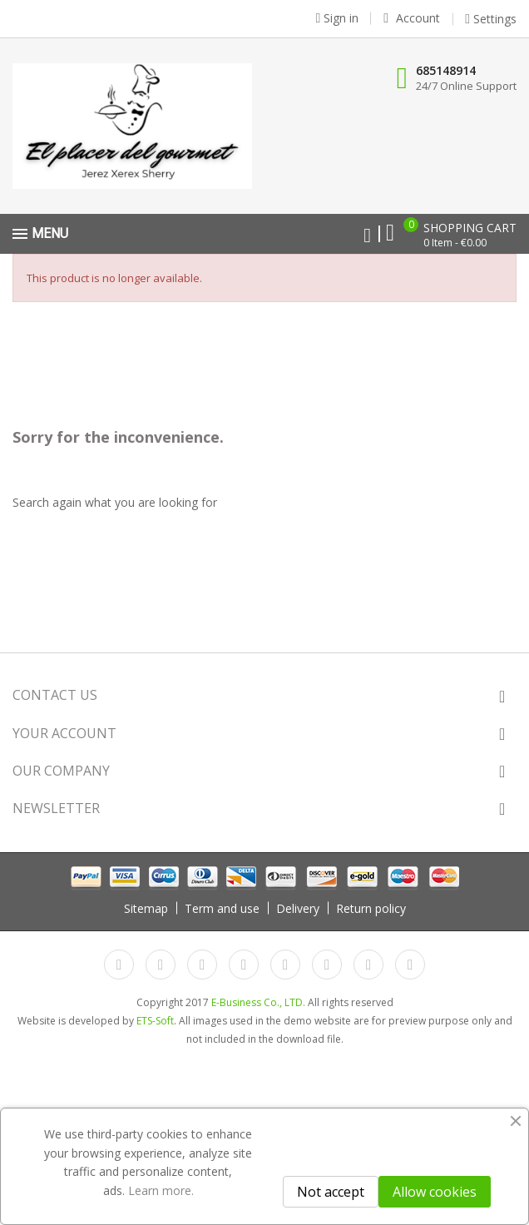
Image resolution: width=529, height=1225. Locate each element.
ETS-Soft (155, 1021)
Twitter (161, 965)
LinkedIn (410, 965)
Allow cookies (435, 1192)
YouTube (244, 965)
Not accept (330, 1192)
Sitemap (146, 908)
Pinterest (285, 965)
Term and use (222, 908)
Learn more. (161, 1190)
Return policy (371, 908)
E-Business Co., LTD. (258, 1002)
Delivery (297, 908)
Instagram (368, 965)
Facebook (119, 965)
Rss (202, 965)
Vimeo (327, 965)
